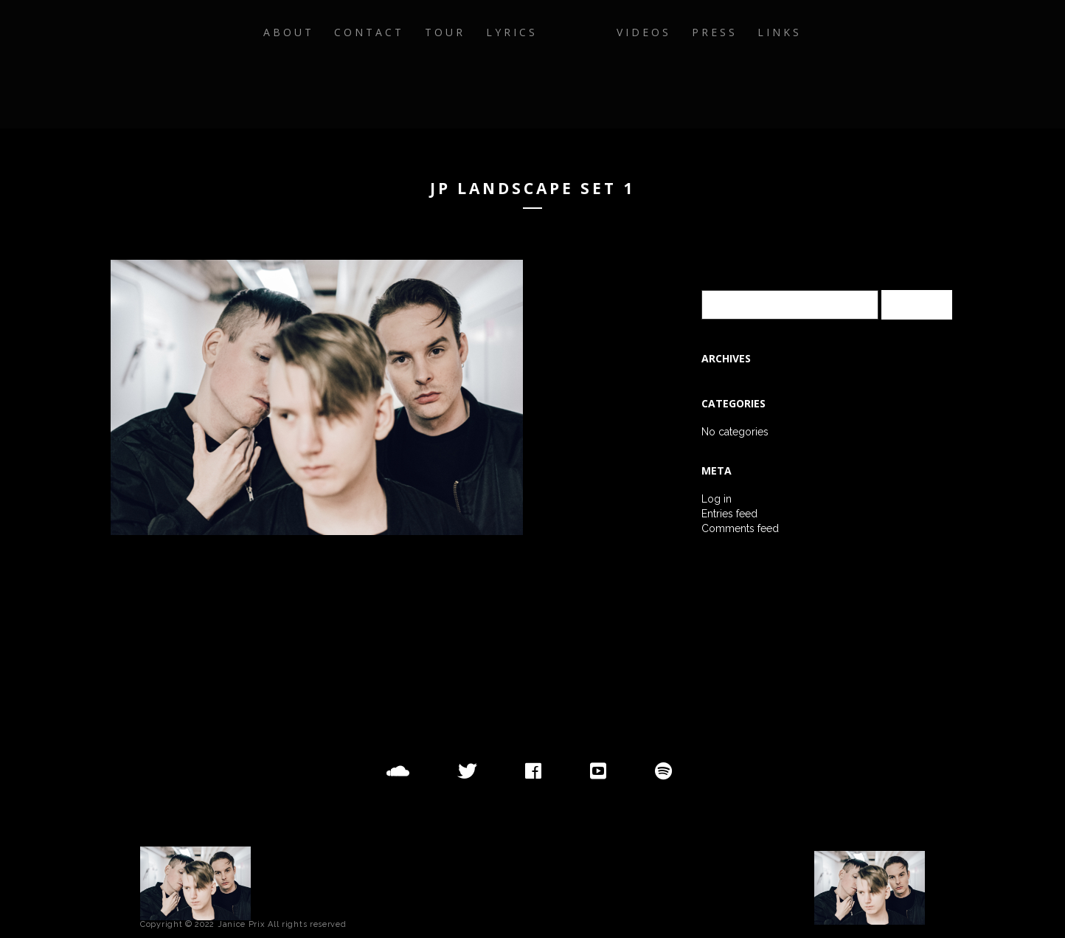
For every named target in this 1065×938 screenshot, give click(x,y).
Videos (697, 64)
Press (777, 64)
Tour (392, 64)
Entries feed (729, 514)
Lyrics (467, 64)
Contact (307, 64)
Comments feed (740, 528)
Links (852, 64)
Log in (716, 499)
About (217, 64)
